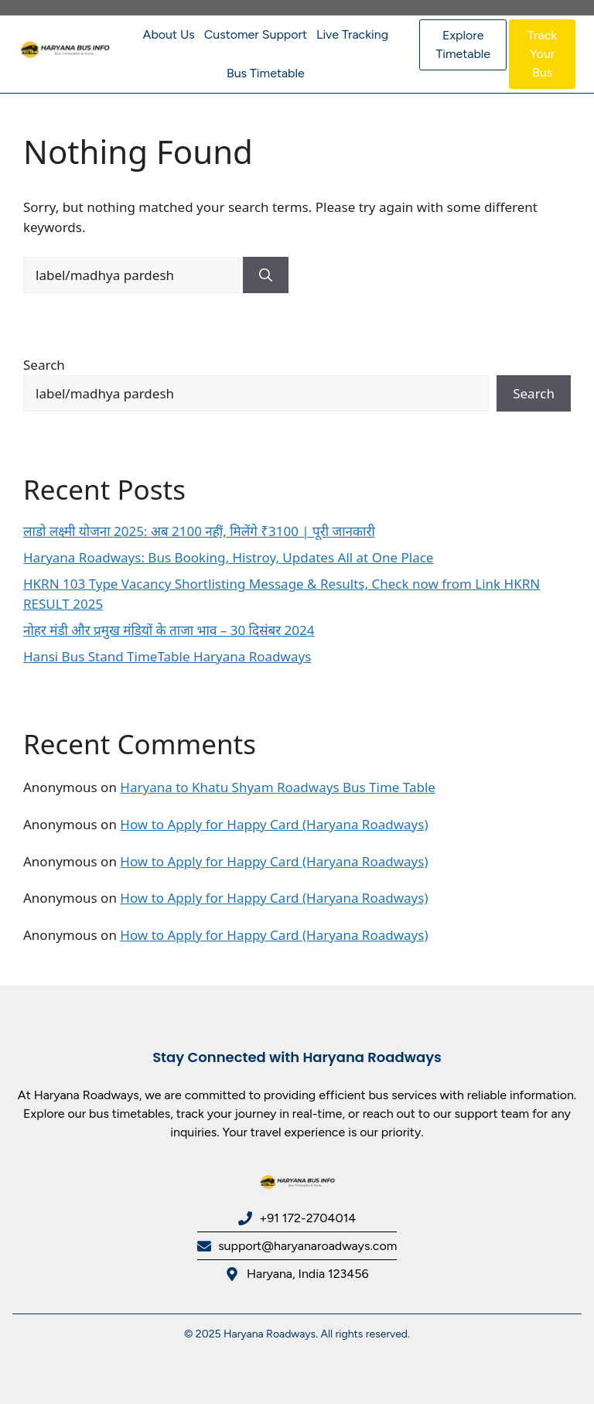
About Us (169, 34)
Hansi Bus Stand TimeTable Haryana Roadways (167, 656)
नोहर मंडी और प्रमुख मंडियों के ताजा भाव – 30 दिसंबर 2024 (169, 630)
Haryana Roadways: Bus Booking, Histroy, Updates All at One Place (228, 557)
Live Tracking (352, 34)
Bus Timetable (266, 73)
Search (44, 365)
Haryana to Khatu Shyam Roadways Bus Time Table (277, 787)
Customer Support (255, 34)
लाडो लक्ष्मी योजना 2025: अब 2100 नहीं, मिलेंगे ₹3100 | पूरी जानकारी (199, 531)
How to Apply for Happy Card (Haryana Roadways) (274, 824)
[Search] (265, 275)
